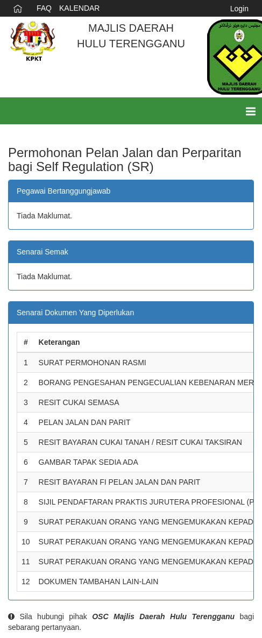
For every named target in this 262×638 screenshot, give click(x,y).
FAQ (44, 8)
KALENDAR (79, 8)
